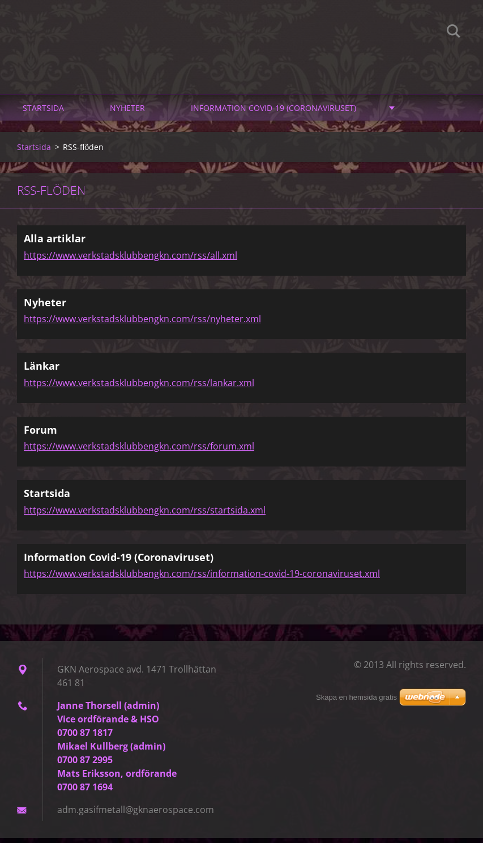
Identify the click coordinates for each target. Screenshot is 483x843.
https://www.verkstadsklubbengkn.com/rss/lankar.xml (139, 388)
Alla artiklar (55, 243)
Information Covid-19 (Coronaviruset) (273, 113)
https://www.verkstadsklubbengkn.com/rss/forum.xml (139, 451)
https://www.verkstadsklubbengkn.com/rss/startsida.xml (145, 515)
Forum (40, 435)
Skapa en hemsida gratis (356, 697)
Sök (453, 33)
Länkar (41, 371)
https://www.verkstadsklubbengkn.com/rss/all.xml (130, 260)
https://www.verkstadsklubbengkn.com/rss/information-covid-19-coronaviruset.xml (202, 578)
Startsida (43, 113)
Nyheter (127, 113)
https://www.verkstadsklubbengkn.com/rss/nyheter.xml (142, 324)
